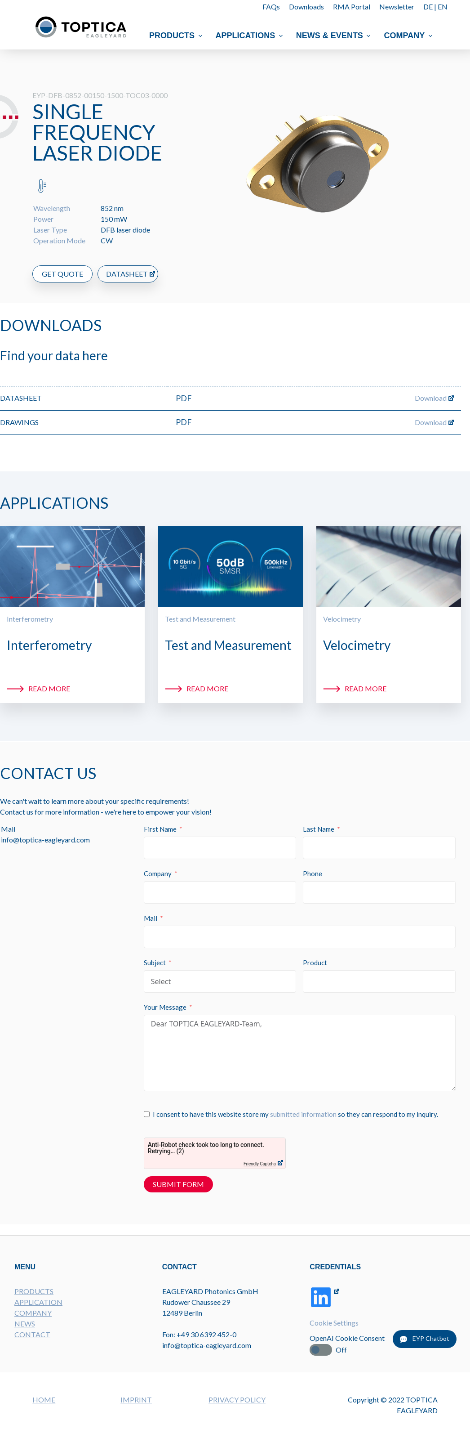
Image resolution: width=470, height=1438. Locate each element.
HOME (43, 1399)
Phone (312, 873)
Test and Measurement (200, 618)
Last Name (318, 829)
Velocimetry (342, 618)
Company (409, 35)
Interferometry (30, 618)
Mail (150, 918)
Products (176, 35)
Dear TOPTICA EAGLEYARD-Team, (300, 1053)
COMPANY (33, 1312)
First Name (160, 829)
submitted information (303, 1114)
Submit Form (178, 1184)
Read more (49, 688)
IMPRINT (136, 1399)
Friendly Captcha (260, 1163)
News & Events (334, 35)
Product (315, 963)
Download (431, 398)
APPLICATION (38, 1302)
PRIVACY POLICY (237, 1399)
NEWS (24, 1323)
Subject (155, 963)
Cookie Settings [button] (334, 1322)
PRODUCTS (33, 1291)
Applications (250, 35)
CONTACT (32, 1334)
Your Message (165, 1007)
